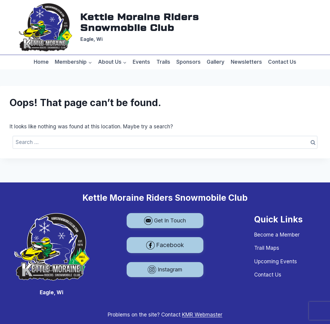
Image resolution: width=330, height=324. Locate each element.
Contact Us (282, 62)
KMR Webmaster (202, 315)
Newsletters (246, 62)
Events (141, 62)
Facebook (165, 245)
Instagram (165, 269)
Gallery (215, 62)
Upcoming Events (275, 261)
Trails (163, 62)
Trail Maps (266, 248)
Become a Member (277, 235)
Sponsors (188, 62)
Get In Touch (165, 220)
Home (41, 62)
